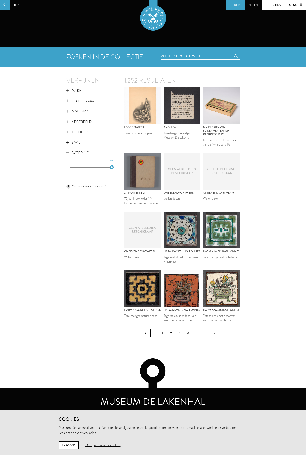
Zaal (73, 142)
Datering (77, 152)
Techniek (77, 131)
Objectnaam (80, 101)
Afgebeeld (79, 121)
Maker (75, 90)
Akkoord (68, 445)
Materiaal (78, 111)
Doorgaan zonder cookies (103, 445)
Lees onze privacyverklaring (77, 432)
